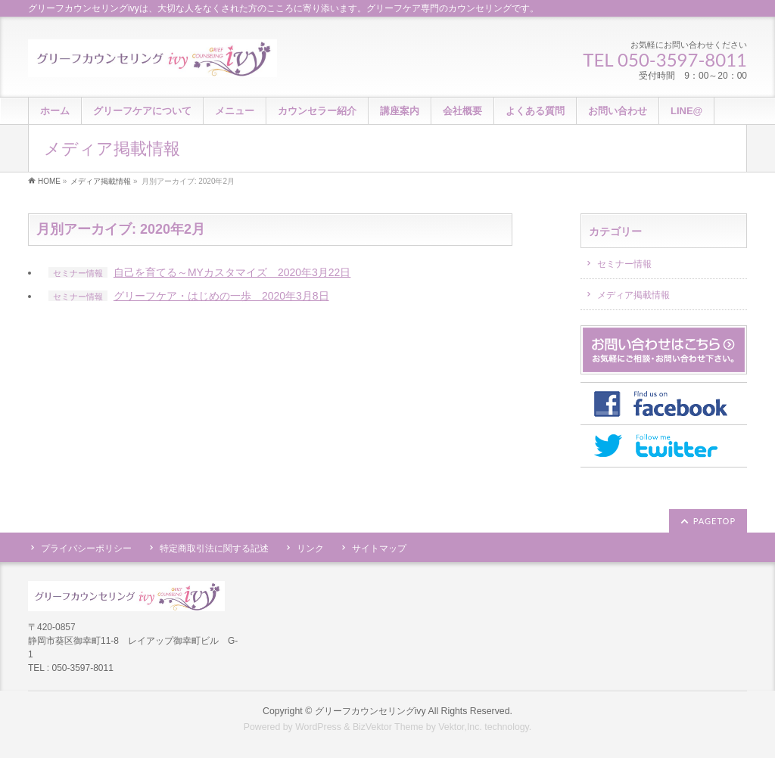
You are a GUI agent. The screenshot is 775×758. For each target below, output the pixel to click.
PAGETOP (714, 521)
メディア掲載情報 (633, 295)
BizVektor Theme (388, 727)
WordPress (318, 727)
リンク (310, 548)
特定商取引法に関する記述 (214, 548)
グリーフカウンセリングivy (370, 711)
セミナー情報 (78, 273)
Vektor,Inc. (460, 727)
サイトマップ (379, 548)
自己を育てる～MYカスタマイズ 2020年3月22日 (232, 272)
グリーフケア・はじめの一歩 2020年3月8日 (221, 296)
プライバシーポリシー (86, 548)
